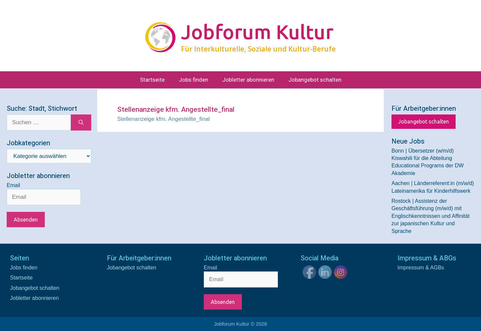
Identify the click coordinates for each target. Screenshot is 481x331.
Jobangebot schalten (314, 80)
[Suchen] (81, 122)
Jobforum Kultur (257, 32)
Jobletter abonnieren (248, 80)
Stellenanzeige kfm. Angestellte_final (163, 119)
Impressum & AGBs (420, 267)
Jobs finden (193, 80)
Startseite (152, 80)
